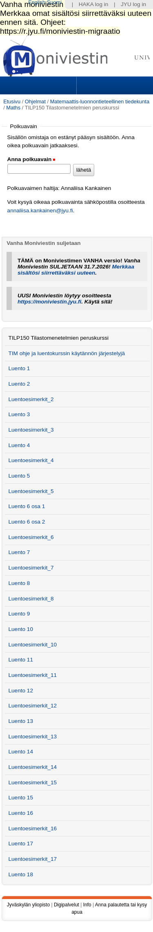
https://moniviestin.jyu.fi (49, 302)
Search (114, 85)
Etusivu (11, 101)
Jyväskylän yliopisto (28, 905)
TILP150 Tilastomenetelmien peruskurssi (58, 338)
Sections (39, 85)
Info (87, 905)
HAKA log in (94, 4)
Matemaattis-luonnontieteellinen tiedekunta (99, 101)
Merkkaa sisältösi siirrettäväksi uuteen (76, 270)
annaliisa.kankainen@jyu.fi (40, 210)
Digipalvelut (66, 905)
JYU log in (133, 4)
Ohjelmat (35, 101)
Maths (13, 108)
